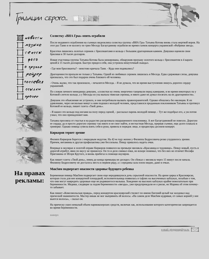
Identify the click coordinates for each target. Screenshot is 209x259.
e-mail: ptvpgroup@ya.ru (175, 229)
